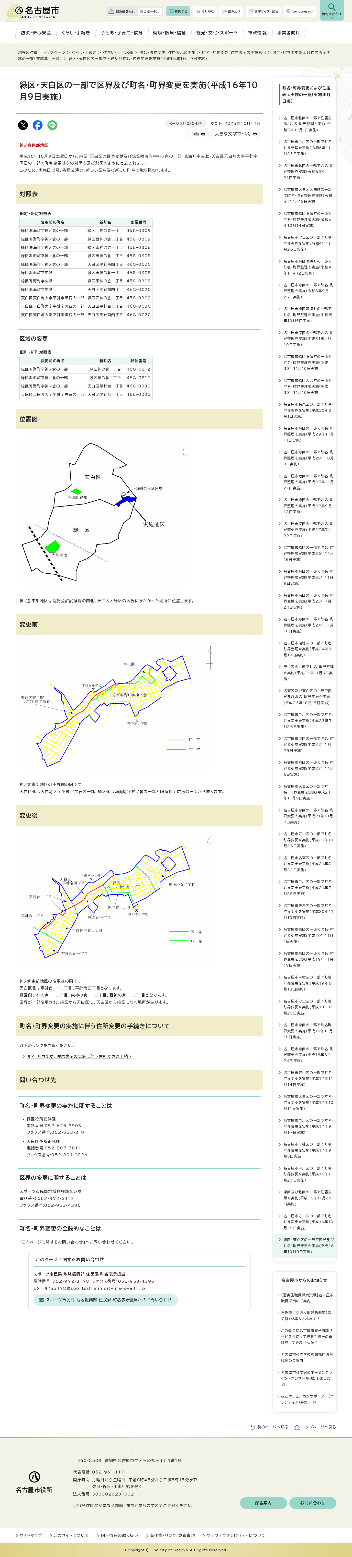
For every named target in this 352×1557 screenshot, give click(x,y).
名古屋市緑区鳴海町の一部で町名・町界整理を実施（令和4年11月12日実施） (308, 267)
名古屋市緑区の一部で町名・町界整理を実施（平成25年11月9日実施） (309, 577)
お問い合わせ (312, 1503)
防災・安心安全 (36, 33)
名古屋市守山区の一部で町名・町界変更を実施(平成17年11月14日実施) (309, 1078)
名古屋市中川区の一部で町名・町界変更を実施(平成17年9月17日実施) (309, 1126)
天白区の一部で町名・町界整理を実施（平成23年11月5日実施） (309, 672)
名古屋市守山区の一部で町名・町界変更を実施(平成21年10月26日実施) (309, 840)
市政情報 (257, 33)
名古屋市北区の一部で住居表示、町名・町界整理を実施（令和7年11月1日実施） (308, 124)
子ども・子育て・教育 (122, 33)
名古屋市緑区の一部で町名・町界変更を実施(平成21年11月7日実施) (309, 816)
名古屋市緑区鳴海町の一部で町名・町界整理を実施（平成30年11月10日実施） (308, 362)
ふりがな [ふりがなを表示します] (208, 11)
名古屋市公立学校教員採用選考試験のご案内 (307, 1357)
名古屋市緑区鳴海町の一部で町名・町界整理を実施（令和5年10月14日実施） (308, 219)
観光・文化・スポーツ (217, 33)
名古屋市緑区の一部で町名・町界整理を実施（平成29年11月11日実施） (309, 434)
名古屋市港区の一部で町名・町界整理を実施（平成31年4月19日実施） (309, 338)
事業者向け (288, 33)
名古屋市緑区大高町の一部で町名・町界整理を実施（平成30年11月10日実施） (308, 386)
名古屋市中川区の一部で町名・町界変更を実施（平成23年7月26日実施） (309, 720)
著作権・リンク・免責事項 (172, 1535)
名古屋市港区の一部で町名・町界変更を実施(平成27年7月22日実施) (309, 529)
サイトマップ (31, 1535)
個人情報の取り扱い (119, 1535)
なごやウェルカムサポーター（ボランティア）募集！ (307, 1399)
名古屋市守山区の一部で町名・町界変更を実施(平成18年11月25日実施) (309, 1007)
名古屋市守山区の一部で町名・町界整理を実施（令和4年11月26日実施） (309, 243)
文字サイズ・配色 (266, 11)
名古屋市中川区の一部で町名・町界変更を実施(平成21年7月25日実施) (309, 887)
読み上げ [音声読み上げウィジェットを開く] (234, 11)
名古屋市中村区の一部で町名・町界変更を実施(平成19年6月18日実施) (309, 983)
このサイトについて (71, 1535)
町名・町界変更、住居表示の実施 (168, 52)
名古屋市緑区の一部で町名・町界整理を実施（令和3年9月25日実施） (309, 291)
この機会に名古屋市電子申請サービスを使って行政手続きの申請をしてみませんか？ (307, 1336)
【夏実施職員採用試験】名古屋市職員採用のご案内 (307, 1298)
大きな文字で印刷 (233, 134)
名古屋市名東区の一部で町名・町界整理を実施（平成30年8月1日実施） (309, 410)
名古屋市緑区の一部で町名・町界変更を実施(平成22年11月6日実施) (309, 768)
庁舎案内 (263, 1503)
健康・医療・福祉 (169, 33)
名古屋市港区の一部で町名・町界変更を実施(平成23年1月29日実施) (309, 744)
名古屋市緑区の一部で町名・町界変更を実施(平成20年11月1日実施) (309, 935)
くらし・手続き (76, 33)
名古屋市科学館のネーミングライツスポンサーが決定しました (306, 1378)
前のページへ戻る (273, 1427)
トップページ (54, 52)
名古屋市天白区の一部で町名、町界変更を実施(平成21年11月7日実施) (307, 792)
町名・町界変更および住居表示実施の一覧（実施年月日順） (306, 94)
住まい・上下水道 (118, 52)
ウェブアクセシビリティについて (236, 1535)
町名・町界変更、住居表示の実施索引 (234, 52)
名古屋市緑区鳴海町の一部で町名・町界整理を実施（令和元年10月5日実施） (308, 315)
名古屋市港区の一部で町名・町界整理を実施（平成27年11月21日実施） (309, 482)
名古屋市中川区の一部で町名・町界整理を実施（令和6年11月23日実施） (309, 147)
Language (301, 11)
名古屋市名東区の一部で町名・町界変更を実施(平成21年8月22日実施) (309, 863)
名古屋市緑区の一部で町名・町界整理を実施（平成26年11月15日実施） (309, 553)
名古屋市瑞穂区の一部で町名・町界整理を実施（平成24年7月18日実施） (309, 649)
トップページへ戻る (319, 1427)
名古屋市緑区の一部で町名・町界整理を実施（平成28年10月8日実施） (309, 458)
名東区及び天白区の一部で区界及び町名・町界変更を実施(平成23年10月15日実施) (308, 696)
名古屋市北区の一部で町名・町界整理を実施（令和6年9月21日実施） (309, 171)
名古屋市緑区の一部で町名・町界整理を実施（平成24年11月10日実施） (309, 625)
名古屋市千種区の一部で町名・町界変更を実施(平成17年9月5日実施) (309, 1150)
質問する (181, 11)
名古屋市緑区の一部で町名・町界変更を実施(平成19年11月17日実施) (309, 959)
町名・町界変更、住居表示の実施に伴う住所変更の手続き (79, 1056)
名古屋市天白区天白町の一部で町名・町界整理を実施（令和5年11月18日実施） (308, 195)
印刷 (195, 134)
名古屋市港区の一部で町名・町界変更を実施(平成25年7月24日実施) (309, 601)
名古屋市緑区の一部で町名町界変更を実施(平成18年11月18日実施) (308, 1030)
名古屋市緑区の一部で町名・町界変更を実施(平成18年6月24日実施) (309, 1054)
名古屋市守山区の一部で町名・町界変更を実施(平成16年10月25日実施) (309, 1222)
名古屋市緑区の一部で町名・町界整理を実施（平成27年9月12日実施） (309, 505)
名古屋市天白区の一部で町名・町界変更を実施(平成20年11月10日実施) (309, 911)
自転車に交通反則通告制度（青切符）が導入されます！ (306, 1315)
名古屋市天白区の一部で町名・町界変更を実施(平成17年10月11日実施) (309, 1102)
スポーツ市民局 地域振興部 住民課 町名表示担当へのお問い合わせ (109, 1300)
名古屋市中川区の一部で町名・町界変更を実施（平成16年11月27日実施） (309, 1174)
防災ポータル (149, 11)
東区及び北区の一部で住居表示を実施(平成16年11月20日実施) (308, 1198)
